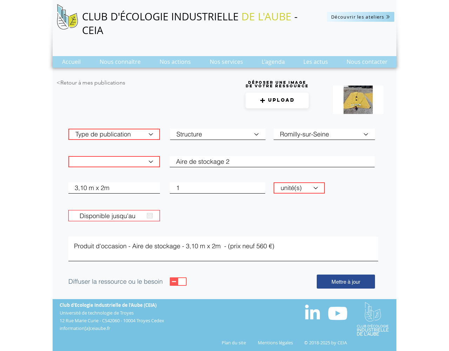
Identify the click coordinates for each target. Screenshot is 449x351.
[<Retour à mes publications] (104, 83)
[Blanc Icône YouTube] (337, 313)
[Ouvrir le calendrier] (150, 215)
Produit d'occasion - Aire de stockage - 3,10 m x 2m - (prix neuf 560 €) (223, 249)
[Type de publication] (114, 134)
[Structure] (218, 134)
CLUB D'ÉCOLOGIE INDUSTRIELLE (161, 16)
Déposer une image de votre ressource (277, 84)
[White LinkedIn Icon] (312, 312)
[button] (120, 64)
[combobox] (324, 134)
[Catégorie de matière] (114, 161)
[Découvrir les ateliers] (360, 17)
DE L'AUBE (266, 16)
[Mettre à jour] (346, 282)
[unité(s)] (299, 188)
